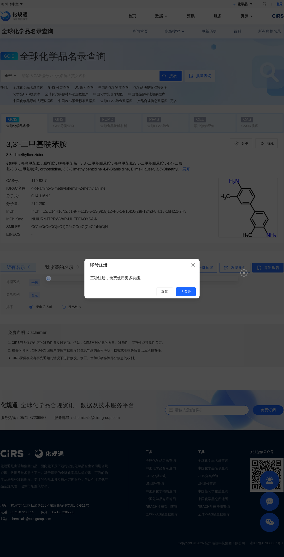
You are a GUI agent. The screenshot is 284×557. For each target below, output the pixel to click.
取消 (164, 292)
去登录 (186, 292)
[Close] (193, 265)
